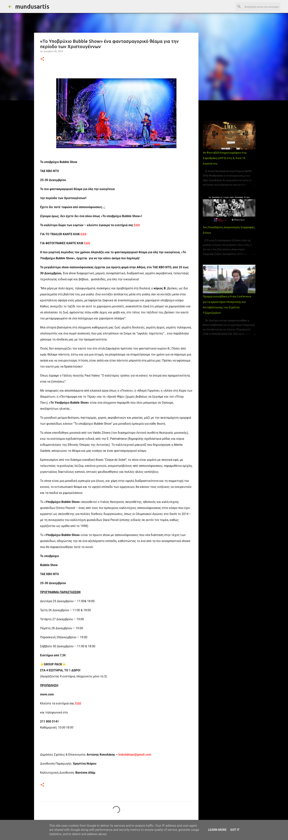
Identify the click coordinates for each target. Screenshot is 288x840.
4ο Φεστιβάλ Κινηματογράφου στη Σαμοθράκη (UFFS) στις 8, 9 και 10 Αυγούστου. (224, 158)
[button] (42, 59)
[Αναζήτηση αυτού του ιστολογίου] (260, 6)
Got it (234, 830)
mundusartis (32, 6)
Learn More (217, 830)
